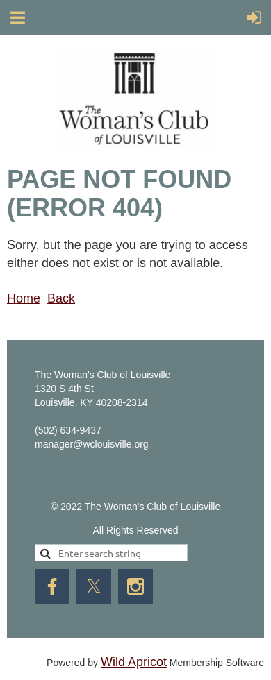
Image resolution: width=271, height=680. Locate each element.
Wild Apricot (134, 662)
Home (23, 298)
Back (61, 298)
